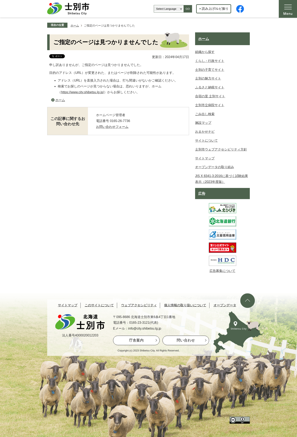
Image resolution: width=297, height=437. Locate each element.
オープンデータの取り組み (214, 167)
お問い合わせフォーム (112, 126)
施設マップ (203, 122)
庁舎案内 (136, 340)
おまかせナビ (205, 131)
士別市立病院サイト (209, 105)
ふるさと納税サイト (209, 87)
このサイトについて (99, 305)
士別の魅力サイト (208, 78)
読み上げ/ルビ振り (215, 8)
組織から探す (205, 52)
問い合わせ (186, 340)
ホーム (75, 25)
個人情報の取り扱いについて (185, 305)
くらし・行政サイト (209, 61)
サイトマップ (205, 158)
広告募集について (222, 271)
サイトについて (206, 140)
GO (188, 8)
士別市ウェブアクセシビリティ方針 (221, 149)
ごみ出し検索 (205, 114)
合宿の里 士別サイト (210, 96)
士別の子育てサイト (209, 69)
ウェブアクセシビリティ (139, 305)
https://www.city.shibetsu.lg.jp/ (82, 92)
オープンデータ (225, 305)
